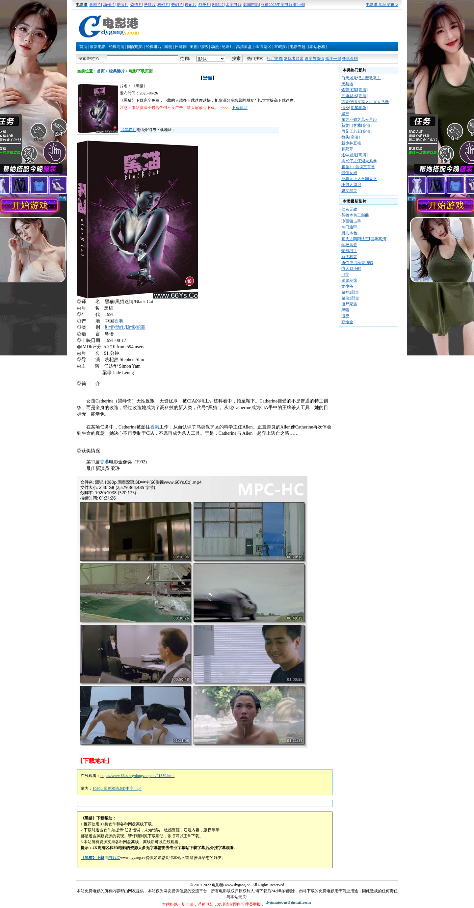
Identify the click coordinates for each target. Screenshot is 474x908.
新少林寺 (349, 256)
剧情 (109, 327)
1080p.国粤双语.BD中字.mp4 (117, 788)
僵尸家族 (349, 304)
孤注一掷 (333, 58)
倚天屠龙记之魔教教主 (361, 78)
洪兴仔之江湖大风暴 (359, 161)
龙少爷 (347, 286)
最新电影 (98, 46)
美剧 (194, 46)
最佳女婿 (349, 172)
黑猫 (207, 78)
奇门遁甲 (349, 227)
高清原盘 (244, 46)
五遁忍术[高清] (354, 95)
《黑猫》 (128, 129)
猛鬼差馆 (349, 280)
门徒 (345, 274)
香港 (118, 321)
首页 (83, 46)
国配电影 (135, 46)
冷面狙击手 (351, 221)
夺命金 (347, 322)
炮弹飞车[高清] (354, 90)
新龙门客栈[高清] (356, 125)
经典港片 (154, 46)
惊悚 (130, 327)
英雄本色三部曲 (355, 215)
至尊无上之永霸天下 (359, 178)
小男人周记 (351, 184)
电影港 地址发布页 (382, 4)
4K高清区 (263, 46)
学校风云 (349, 245)
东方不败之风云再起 (359, 119)
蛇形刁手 (349, 250)
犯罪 (140, 327)
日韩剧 (181, 46)
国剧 (168, 46)
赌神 (345, 113)
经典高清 (116, 46)
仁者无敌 (349, 209)
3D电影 (280, 46)
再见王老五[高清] (356, 131)
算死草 (347, 149)
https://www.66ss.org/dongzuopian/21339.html (137, 775)
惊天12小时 (351, 268)
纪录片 (227, 46)
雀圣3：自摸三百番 (358, 167)
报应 (345, 316)
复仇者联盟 (293, 58)
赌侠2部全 (350, 298)
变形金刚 (350, 58)
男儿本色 (349, 233)
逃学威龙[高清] (354, 155)
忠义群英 (349, 190)
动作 (119, 327)
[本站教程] (317, 46)
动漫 (215, 46)
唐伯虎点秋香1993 (357, 262)
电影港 (114, 857)
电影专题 (297, 46)
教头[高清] (350, 137)
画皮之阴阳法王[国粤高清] (364, 239)
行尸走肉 (275, 58)
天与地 (347, 84)
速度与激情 (314, 58)
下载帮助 (240, 107)
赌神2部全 (350, 292)
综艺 (204, 46)
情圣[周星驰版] (354, 107)
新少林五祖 (351, 143)
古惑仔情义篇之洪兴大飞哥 (365, 101)
